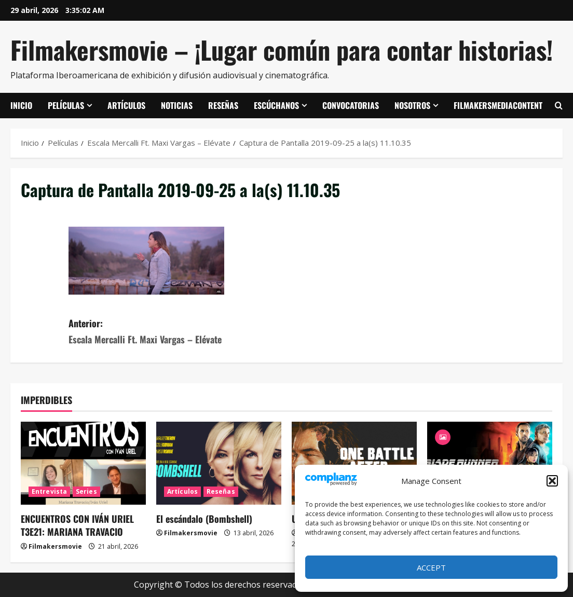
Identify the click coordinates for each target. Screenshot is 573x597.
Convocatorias (350, 105)
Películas (66, 105)
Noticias (177, 105)
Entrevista (49, 491)
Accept (431, 567)
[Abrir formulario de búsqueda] (559, 106)
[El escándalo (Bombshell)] (218, 463)
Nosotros (412, 105)
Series (86, 491)
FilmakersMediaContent (498, 105)
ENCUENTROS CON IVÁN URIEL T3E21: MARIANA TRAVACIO (77, 525)
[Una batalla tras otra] (354, 463)
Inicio (21, 105)
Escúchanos (276, 105)
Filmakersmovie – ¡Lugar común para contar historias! (281, 49)
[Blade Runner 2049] (489, 463)
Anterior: (177, 331)
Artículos (126, 105)
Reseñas (223, 105)
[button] (552, 481)
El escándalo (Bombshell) (204, 518)
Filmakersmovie (55, 546)
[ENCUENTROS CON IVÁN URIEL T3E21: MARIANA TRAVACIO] (83, 463)
